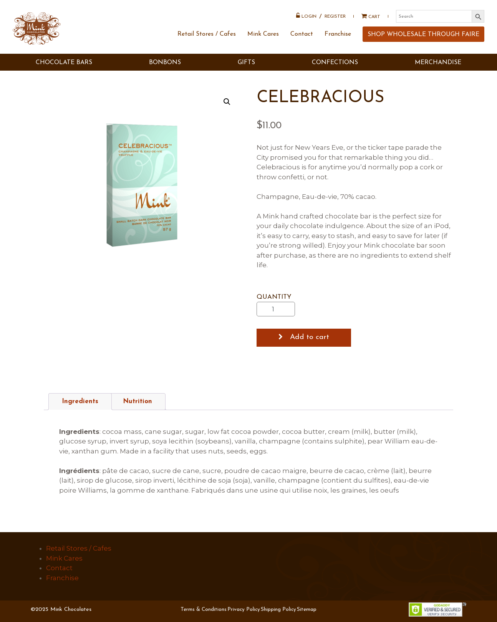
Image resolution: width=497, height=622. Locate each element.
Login (305, 16)
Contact (301, 39)
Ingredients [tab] (80, 401)
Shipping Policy (278, 609)
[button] (227, 102)
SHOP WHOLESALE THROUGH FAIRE (423, 40)
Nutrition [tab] (137, 401)
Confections (335, 68)
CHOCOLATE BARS (64, 68)
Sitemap (306, 609)
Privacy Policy (243, 609)
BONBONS (165, 68)
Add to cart (309, 337)
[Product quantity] (276, 309)
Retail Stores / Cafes (206, 39)
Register (334, 17)
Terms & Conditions (204, 609)
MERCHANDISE (438, 68)
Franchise (337, 39)
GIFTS (246, 68)
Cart (367, 17)
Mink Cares (262, 39)
